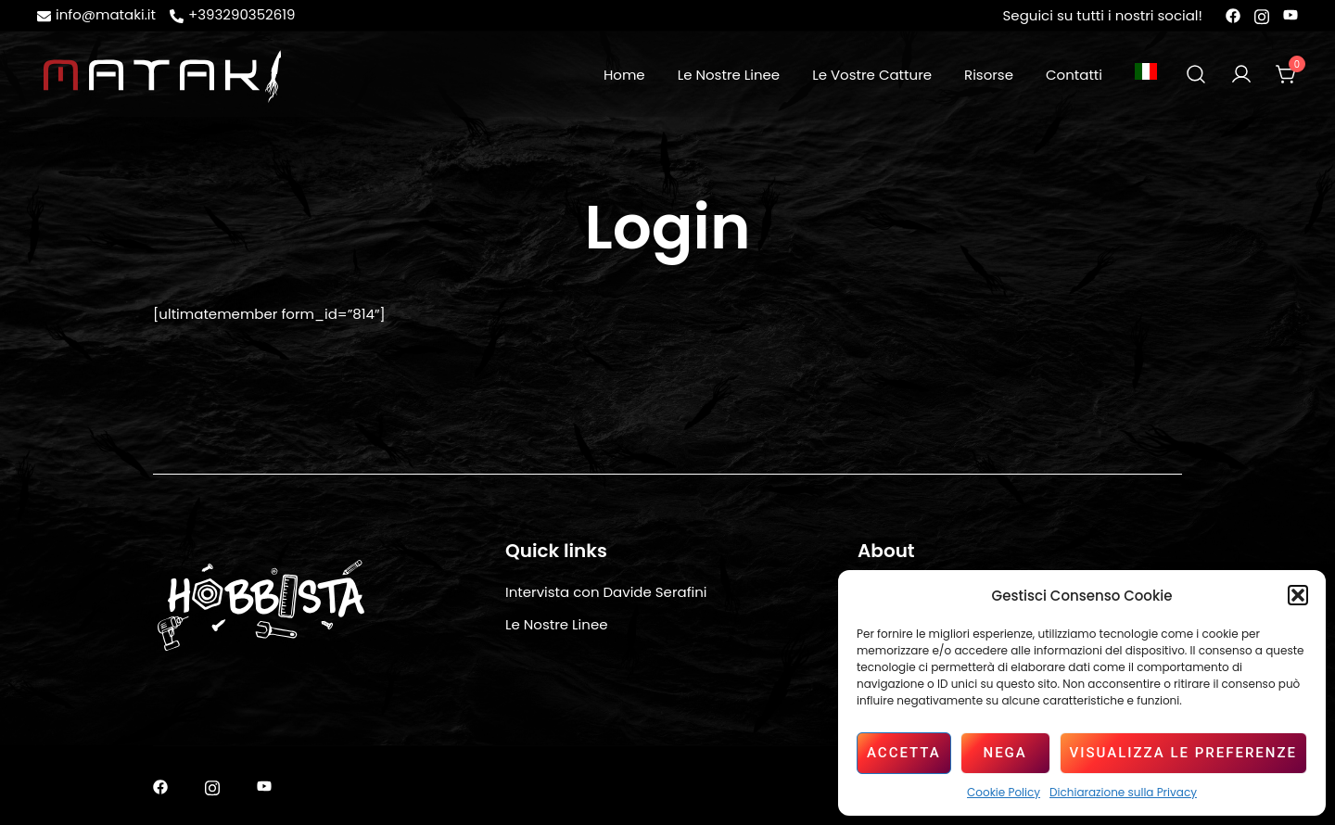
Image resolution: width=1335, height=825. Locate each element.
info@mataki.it (96, 14)
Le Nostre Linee (729, 74)
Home (624, 74)
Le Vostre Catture (872, 74)
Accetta (904, 752)
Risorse (988, 74)
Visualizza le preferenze (1183, 752)
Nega (1004, 752)
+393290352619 (233, 14)
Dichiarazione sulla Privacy (1123, 792)
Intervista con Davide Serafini (606, 592)
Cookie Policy (1003, 792)
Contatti (1074, 74)
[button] (1298, 595)
